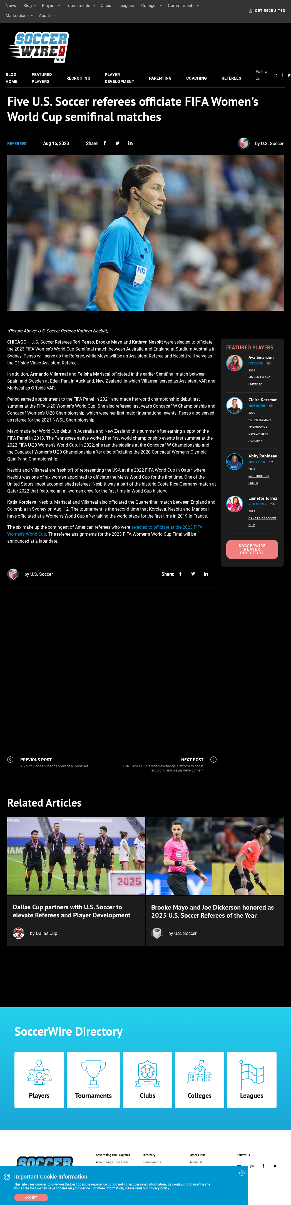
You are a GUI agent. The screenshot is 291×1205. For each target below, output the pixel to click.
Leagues (126, 5)
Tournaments (78, 5)
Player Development (119, 78)
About (44, 15)
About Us (196, 1162)
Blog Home (11, 78)
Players (49, 5)
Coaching (196, 78)
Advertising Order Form (112, 1162)
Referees (231, 78)
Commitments (181, 5)
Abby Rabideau (262, 456)
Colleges (149, 5)
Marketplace (17, 15)
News (11, 5)
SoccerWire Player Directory (252, 549)
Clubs (106, 5)
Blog (27, 5)
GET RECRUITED (267, 10)
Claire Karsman (263, 399)
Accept (31, 1197)
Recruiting (78, 78)
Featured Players (42, 78)
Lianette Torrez (262, 498)
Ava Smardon (261, 357)
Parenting (160, 78)
